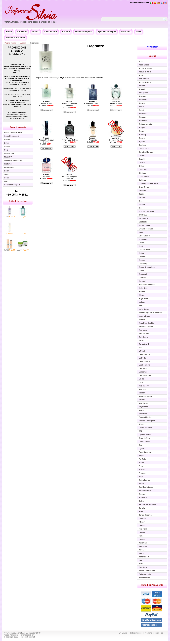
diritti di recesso (136, 633)
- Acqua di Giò (46, 102)
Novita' (35, 31)
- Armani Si (93, 139)
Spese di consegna (107, 31)
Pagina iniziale (10, 43)
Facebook (126, 31)
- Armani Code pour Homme (46, 140)
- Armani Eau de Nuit (69, 139)
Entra (132, 2)
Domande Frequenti (15, 37)
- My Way (46, 175)
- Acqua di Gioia (116, 102)
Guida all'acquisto (83, 31)
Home (9, 31)
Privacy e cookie (151, 633)
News (138, 31)
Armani (23, 43)
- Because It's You (116, 139)
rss (162, 633)
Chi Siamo (22, 31)
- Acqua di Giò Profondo (93, 102)
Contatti (66, 31)
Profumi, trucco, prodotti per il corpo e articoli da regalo (30, 22)
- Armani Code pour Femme (69, 176)
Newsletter (152, 47)
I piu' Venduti (50, 31)
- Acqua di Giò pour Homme (69, 103)
